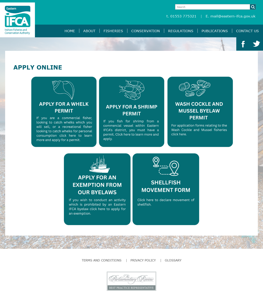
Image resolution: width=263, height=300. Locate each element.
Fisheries (113, 31)
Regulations (180, 31)
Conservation (145, 31)
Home (70, 31)
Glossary (173, 260)
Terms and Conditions (101, 260)
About (89, 31)
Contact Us (247, 31)
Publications (215, 31)
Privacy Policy (143, 260)
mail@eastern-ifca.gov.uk (232, 16)
